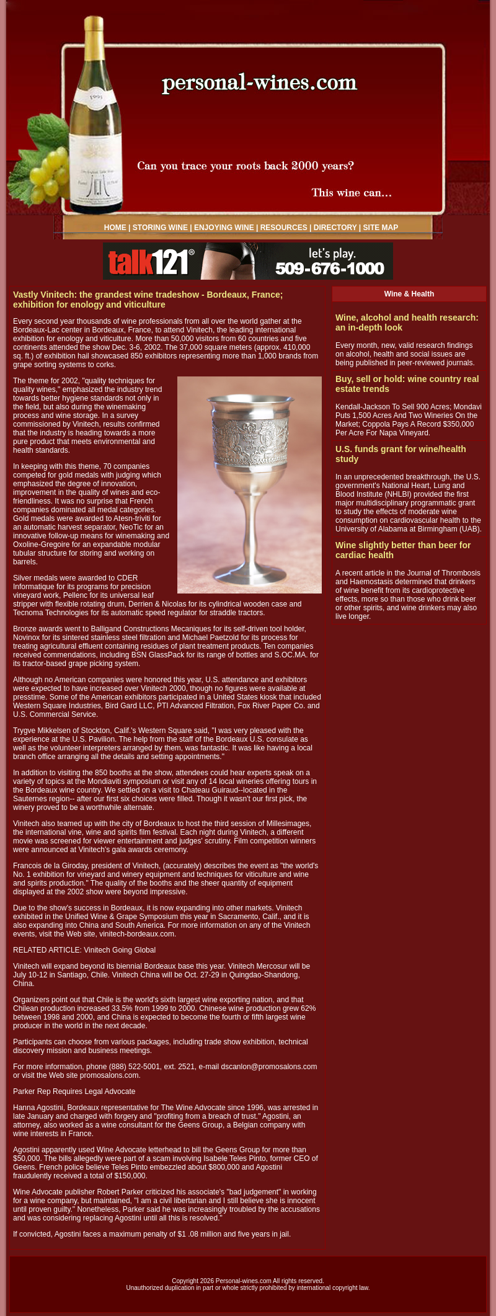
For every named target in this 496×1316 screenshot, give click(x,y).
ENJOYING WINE (224, 227)
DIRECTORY (335, 227)
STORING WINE (160, 227)
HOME (115, 227)
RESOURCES (284, 227)
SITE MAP (381, 227)
